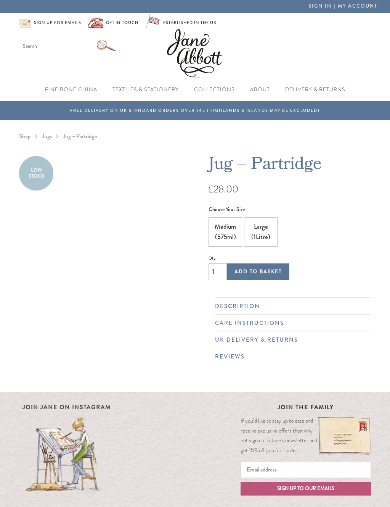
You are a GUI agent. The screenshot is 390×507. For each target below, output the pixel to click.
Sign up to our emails (305, 488)
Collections (214, 89)
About (260, 89)
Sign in (320, 6)
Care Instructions (289, 323)
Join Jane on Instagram (66, 407)
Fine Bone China (71, 89)
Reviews (289, 356)
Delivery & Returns (315, 89)
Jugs (47, 136)
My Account (357, 6)
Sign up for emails (57, 23)
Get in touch (122, 23)
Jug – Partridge (80, 136)
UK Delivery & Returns (289, 340)
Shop (25, 136)
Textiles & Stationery (145, 89)
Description (289, 306)
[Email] (306, 469)
